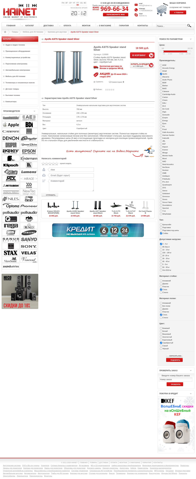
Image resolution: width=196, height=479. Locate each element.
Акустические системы (12, 465)
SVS (164, 188)
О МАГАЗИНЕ (134, 462)
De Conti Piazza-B (145, 212)
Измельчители (22, 476)
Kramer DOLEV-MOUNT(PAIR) (53, 212)
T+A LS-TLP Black (130, 212)
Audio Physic (167, 80)
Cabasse (165, 91)
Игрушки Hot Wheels (169, 473)
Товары (15, 32)
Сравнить (99, 82)
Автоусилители (44, 473)
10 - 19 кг (166, 250)
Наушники (169, 471)
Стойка (165, 233)
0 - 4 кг (165, 244)
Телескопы (183, 473)
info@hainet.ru (145, 5)
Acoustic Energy (168, 68)
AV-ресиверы (84, 465)
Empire (165, 118)
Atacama (165, 77)
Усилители (45, 465)
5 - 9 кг (165, 264)
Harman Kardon (168, 135)
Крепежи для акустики (57, 32)
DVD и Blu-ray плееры (30, 465)
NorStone (166, 167)
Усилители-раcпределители (160, 468)
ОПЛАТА (113, 462)
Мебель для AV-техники (33, 32)
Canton (165, 97)
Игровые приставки (182, 471)
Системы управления (79, 471)
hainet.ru (143, 15)
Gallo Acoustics (168, 132)
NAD (164, 161)
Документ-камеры (94, 468)
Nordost (165, 170)
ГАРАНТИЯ (146, 462)
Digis (164, 112)
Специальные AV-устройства (101, 471)
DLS (164, 106)
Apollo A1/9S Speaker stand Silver (75, 212)
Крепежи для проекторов (33, 468)
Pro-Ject (165, 182)
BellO (164, 88)
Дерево (165, 284)
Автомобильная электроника (18, 70)
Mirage (165, 153)
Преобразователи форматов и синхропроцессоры (133, 471)
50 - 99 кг (166, 267)
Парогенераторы (35, 476)
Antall (164, 71)
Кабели (133, 468)
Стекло (165, 292)
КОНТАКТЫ (157, 462)
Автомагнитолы (30, 473)
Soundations (167, 205)
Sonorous (166, 196)
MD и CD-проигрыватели (100, 465)
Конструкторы (154, 473)
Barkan (165, 85)
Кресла (112, 473)
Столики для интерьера (98, 473)
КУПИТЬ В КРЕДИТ (143, 65)
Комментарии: (116, 82)
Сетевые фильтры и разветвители (64, 465)
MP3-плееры (159, 471)
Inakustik (165, 138)
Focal (164, 129)
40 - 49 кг (166, 261)
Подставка (166, 227)
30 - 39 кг (166, 258)
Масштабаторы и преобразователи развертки (52, 471)
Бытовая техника (13, 95)
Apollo (164, 74)
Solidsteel (166, 193)
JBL (163, 141)
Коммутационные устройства (18, 57)
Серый (165, 346)
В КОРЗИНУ (138, 55)
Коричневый (167, 340)
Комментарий (71, 185)
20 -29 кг (165, 255)
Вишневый (166, 334)
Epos (164, 123)
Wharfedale (166, 214)
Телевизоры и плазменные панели (20, 83)
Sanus (164, 191)
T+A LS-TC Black (116, 212)
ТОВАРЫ (93, 462)
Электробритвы (9, 476)
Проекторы (184, 465)
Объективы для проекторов (75, 468)
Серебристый (167, 343)
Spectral (165, 208)
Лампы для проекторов (53, 468)
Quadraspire (167, 185)
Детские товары (12, 89)
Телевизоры (120, 473)
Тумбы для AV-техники (59, 473)
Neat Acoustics (168, 164)
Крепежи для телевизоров (137, 473)
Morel (164, 158)
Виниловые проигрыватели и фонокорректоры (160, 465)
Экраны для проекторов (12, 468)
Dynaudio (166, 115)
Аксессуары (124, 468)
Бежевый (166, 328)
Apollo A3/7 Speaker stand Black (98, 212)
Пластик (165, 286)
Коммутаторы (143, 468)
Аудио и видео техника (15, 45)
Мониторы (48, 476)
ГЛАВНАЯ (83, 462)
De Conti (165, 109)
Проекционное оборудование (18, 51)
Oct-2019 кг (166, 270)
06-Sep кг (166, 247)
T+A (164, 211)
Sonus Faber (167, 202)
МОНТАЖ (123, 462)
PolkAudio (166, 179)
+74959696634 (145, 10)
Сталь (164, 289)
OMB (164, 173)
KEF (164, 144)
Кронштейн (166, 224)
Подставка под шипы (170, 230)
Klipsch (165, 147)
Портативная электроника (16, 64)
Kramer (165, 150)
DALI (164, 103)
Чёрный (165, 349)
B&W (164, 83)
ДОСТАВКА (103, 462)
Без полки (166, 306)
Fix (163, 126)
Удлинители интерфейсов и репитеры (18, 471)
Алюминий (166, 281)
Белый (165, 331)
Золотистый (167, 337)
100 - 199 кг (166, 253)
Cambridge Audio (168, 94)
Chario (164, 100)
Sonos (164, 199)
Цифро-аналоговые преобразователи (126, 465)
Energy (165, 120)
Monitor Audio (167, 155)
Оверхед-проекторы (110, 468)
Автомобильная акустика (13, 473)
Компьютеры (11, 101)
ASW (164, 65)
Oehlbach (166, 176)
